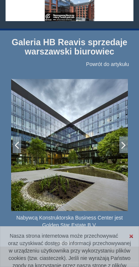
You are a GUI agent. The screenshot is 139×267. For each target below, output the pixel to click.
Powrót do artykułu (107, 64)
